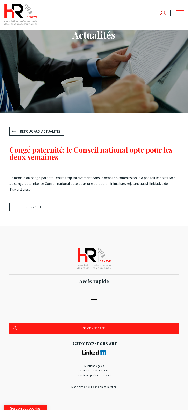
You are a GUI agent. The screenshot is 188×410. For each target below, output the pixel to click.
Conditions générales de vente (94, 375)
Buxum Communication (103, 387)
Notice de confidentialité (94, 370)
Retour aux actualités (40, 131)
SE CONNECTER (94, 328)
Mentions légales (94, 366)
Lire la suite (33, 207)
